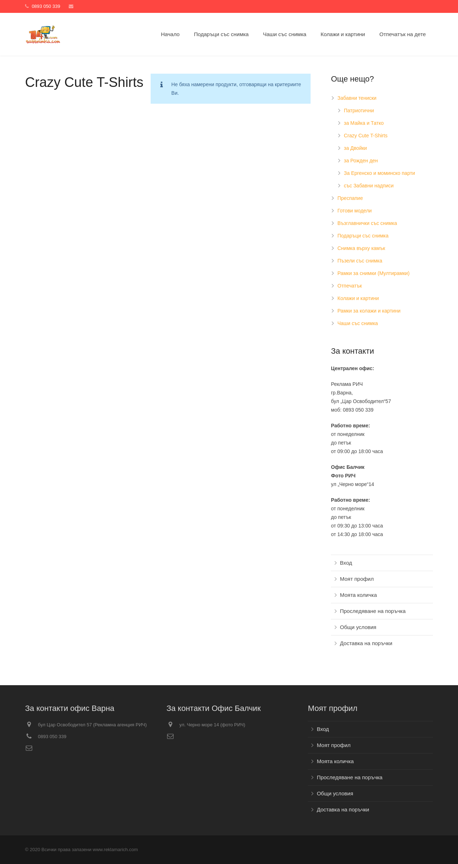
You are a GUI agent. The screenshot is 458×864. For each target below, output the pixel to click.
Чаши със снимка (357, 323)
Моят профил (357, 579)
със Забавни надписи (369, 185)
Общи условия (358, 627)
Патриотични (359, 110)
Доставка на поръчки (366, 643)
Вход (346, 563)
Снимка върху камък (361, 248)
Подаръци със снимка (363, 236)
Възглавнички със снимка (367, 223)
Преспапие (350, 198)
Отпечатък (349, 286)
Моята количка (358, 595)
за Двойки (355, 148)
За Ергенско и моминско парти (379, 173)
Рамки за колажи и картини (368, 311)
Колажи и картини (358, 298)
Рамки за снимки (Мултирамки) (373, 273)
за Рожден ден (361, 160)
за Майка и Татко (364, 123)
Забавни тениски (356, 98)
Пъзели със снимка (359, 261)
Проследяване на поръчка (373, 611)
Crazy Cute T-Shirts (366, 135)
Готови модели (354, 210)
